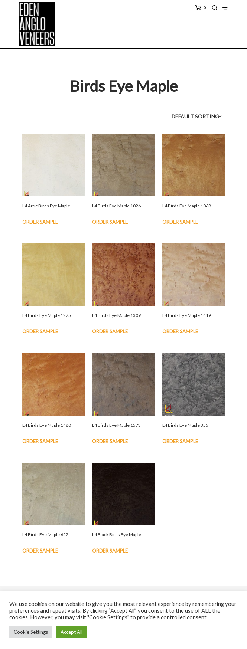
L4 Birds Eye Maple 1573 (116, 425)
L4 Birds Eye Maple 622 (45, 534)
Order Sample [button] (40, 222)
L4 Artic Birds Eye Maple (46, 206)
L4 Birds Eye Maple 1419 (186, 315)
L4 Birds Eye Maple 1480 (46, 425)
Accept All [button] (71, 632)
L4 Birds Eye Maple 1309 (116, 315)
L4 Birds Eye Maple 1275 (46, 315)
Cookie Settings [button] (31, 632)
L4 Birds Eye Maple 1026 (116, 206)
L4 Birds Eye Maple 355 (185, 425)
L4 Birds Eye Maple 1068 (186, 206)
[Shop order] (186, 116)
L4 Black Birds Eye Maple (116, 534)
